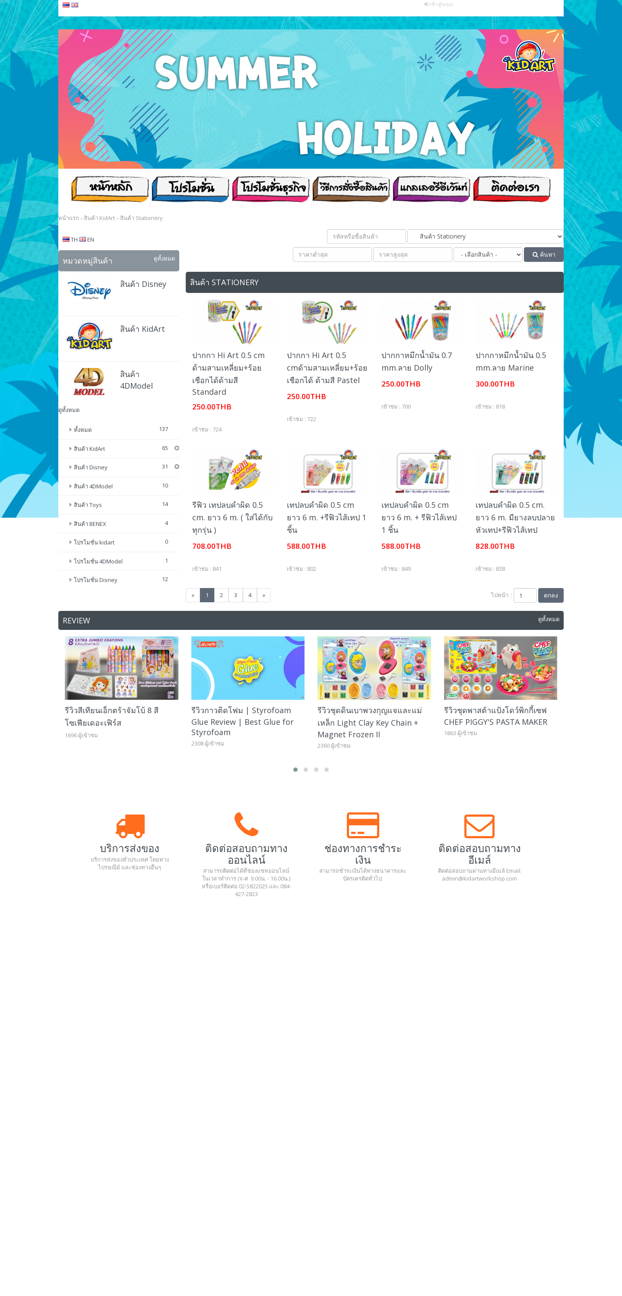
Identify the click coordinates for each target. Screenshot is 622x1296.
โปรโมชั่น (190, 191)
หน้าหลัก (110, 191)
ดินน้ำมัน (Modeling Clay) (116, 462)
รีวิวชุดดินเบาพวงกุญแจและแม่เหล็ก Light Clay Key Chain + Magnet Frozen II (369, 729)
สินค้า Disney (143, 284)
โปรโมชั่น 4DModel (98, 583)
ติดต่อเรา (512, 191)
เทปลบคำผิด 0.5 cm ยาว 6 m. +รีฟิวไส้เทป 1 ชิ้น (326, 517)
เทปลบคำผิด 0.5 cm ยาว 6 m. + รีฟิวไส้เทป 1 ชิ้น (419, 517)
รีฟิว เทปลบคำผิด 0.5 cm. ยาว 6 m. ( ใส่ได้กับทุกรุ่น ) (232, 517)
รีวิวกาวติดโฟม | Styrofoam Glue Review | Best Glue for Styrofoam (242, 728)
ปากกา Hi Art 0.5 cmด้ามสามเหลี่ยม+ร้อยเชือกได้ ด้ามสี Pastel (327, 367)
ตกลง (551, 595)
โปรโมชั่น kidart (94, 564)
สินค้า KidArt (142, 329)
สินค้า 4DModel (93, 508)
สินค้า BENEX (90, 546)
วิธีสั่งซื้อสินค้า (351, 191)
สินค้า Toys (88, 527)
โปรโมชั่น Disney (95, 602)
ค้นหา (544, 254)
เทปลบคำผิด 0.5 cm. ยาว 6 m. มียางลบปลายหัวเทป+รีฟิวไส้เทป (515, 517)
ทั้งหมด (83, 430)
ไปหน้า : (501, 595)
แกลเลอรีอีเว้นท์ (431, 191)
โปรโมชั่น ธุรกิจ (271, 191)
